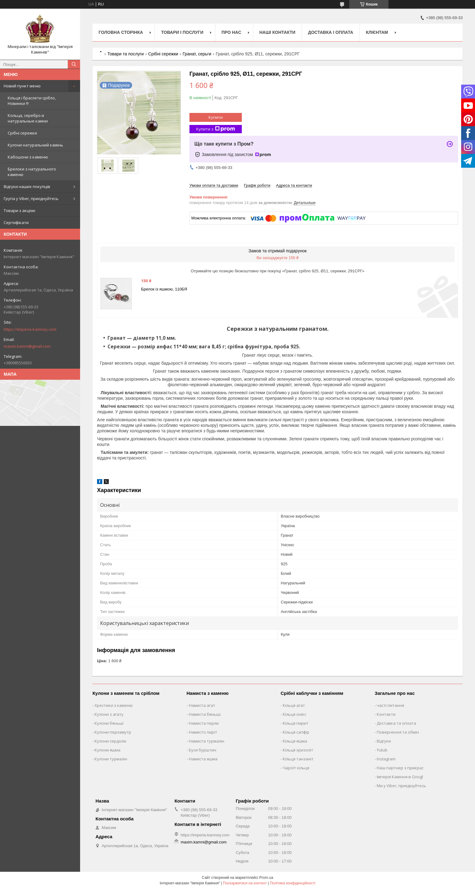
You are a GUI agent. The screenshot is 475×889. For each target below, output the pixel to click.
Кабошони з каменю (28, 157)
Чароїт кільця (296, 768)
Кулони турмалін (111, 759)
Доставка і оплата (330, 32)
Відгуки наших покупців (27, 186)
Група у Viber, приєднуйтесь (31, 198)
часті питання (390, 705)
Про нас (231, 32)
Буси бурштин (202, 750)
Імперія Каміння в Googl (400, 776)
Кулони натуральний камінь (35, 145)
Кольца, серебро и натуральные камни (28, 118)
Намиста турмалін (206, 741)
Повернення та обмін (398, 732)
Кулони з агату (109, 714)
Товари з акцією (19, 210)
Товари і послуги (182, 32)
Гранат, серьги (197, 53)
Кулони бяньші (109, 723)
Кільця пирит (295, 723)
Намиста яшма (203, 759)
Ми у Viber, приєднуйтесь (401, 785)
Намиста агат (202, 705)
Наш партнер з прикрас (400, 768)
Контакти (386, 714)
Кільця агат (294, 705)
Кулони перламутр (113, 732)
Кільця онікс (294, 714)
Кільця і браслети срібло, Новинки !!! (32, 100)
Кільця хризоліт (298, 750)
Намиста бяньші (205, 714)
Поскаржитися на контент (245, 883)
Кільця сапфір (296, 732)
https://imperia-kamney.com (30, 329)
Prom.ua (266, 877)
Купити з (215, 129)
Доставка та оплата (396, 723)
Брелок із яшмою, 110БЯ (164, 289)
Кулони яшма (107, 750)
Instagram (386, 759)
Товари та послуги (125, 53)
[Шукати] (74, 64)
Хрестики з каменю (114, 705)
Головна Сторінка (121, 32)
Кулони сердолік (111, 741)
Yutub (382, 750)
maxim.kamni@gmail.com (27, 346)
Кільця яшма (295, 741)
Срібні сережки (22, 133)
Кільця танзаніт (298, 759)
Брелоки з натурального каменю (32, 171)
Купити (216, 117)
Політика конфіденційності (292, 883)
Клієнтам (377, 32)
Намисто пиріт (203, 732)
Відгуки (384, 741)
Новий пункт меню (22, 86)
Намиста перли (204, 723)
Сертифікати (16, 222)
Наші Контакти (277, 32)
